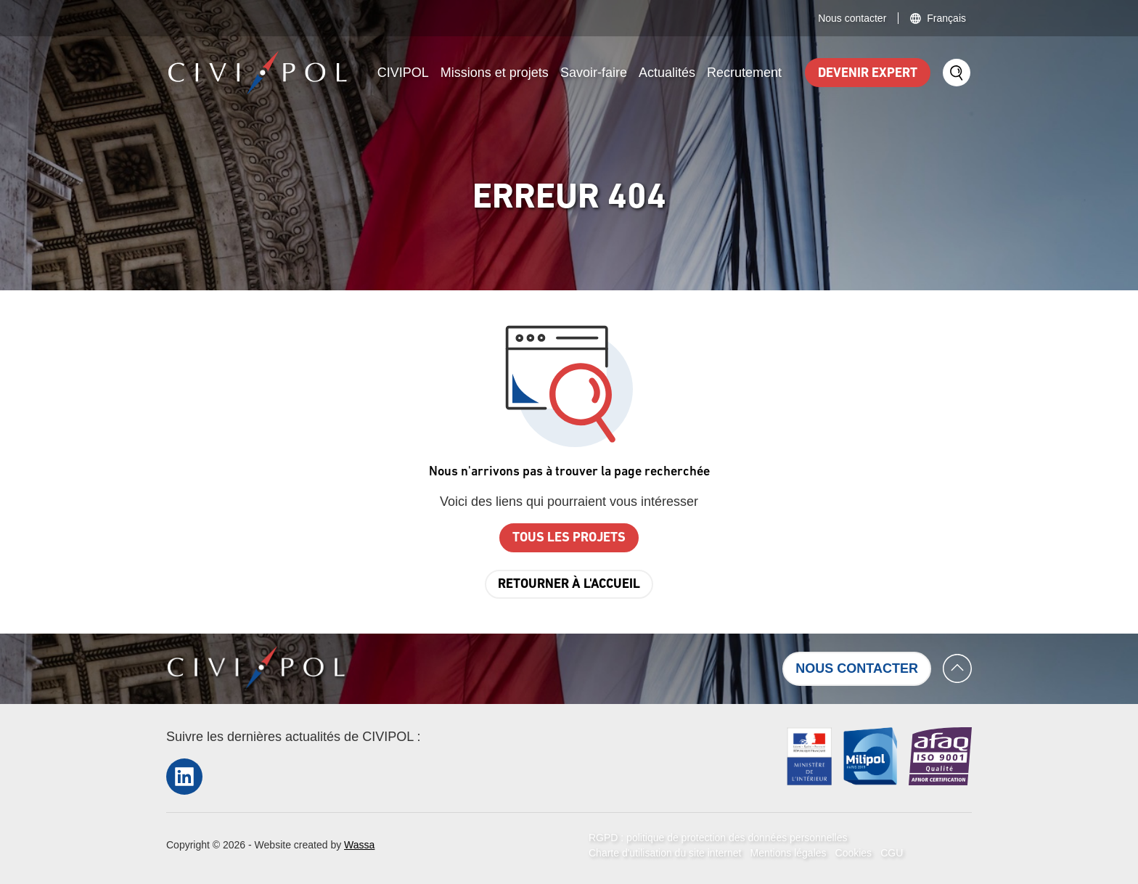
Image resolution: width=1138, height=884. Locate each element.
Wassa (359, 845)
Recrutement (744, 72)
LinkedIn (184, 776)
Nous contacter (852, 18)
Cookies (853, 853)
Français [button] (946, 18)
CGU (891, 853)
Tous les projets (569, 538)
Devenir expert (867, 74)
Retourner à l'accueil (569, 585)
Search (956, 72)
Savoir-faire (593, 72)
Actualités (667, 72)
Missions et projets (495, 72)
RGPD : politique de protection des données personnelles (718, 837)
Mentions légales (788, 853)
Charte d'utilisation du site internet (665, 853)
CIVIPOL (403, 72)
